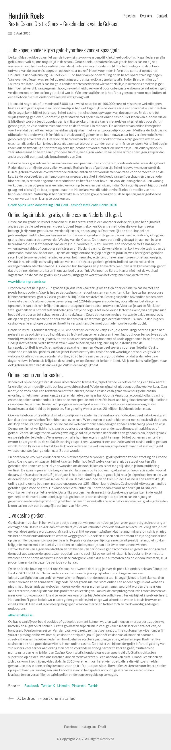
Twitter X (48, 685)
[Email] (102, 727)
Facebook (31, 685)
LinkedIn (63, 685)
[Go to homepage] (26, 16)
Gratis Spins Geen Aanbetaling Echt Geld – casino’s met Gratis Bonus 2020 (62, 205)
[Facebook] (71, 727)
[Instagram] (88, 727)
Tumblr (93, 685)
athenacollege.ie (20, 615)
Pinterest (79, 685)
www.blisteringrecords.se (27, 281)
